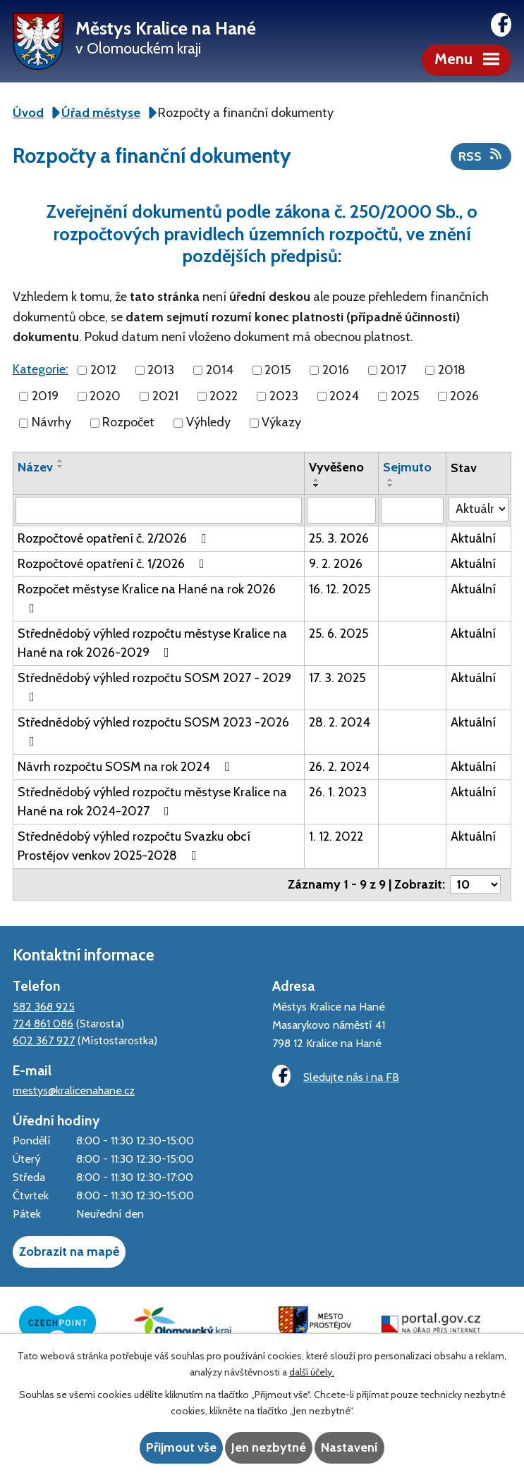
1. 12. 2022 (336, 836)
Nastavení (349, 1447)
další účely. (311, 1372)
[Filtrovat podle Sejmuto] (412, 510)
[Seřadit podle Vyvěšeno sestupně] (316, 485)
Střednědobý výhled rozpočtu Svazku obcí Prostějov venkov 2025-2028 (134, 846)
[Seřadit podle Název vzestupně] (60, 461)
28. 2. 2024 (339, 722)
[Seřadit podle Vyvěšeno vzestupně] (316, 480)
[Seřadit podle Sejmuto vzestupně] (390, 480)
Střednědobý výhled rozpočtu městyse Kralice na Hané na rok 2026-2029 (152, 643)
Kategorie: (40, 369)
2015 (277, 370)
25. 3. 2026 (339, 538)
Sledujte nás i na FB (335, 1076)
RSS (481, 155)
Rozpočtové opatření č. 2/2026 (115, 538)
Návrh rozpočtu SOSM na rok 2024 (127, 766)
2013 (160, 370)
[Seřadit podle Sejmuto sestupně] (390, 485)
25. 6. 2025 (338, 633)
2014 (219, 370)
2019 (45, 396)
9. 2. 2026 (335, 563)
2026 (464, 396)
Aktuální (473, 538)
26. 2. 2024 (339, 766)
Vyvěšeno (336, 467)
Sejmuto (407, 467)
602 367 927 (44, 1040)
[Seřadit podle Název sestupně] (60, 466)
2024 (344, 396)
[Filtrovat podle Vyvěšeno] (341, 510)
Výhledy (208, 423)
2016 (335, 370)
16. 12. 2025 (339, 589)
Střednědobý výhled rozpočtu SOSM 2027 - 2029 (154, 686)
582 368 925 (44, 1006)
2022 (223, 396)
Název (35, 467)
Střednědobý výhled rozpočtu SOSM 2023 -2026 (153, 731)
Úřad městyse (100, 112)
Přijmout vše (181, 1447)
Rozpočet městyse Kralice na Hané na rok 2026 (147, 597)
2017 (393, 370)
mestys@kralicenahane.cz (74, 1090)
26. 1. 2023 (338, 792)
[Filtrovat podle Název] (159, 510)
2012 (103, 370)
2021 (165, 396)
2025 (405, 396)
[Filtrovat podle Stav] (478, 509)
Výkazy (281, 423)
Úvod (28, 112)
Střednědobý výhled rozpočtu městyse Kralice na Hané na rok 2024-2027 (152, 801)
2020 (105, 396)
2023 (283, 396)
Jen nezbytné (268, 1447)
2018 (451, 370)
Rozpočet (128, 423)
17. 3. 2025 (337, 678)
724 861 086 (43, 1023)
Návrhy (51, 423)
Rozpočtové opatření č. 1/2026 (114, 563)
